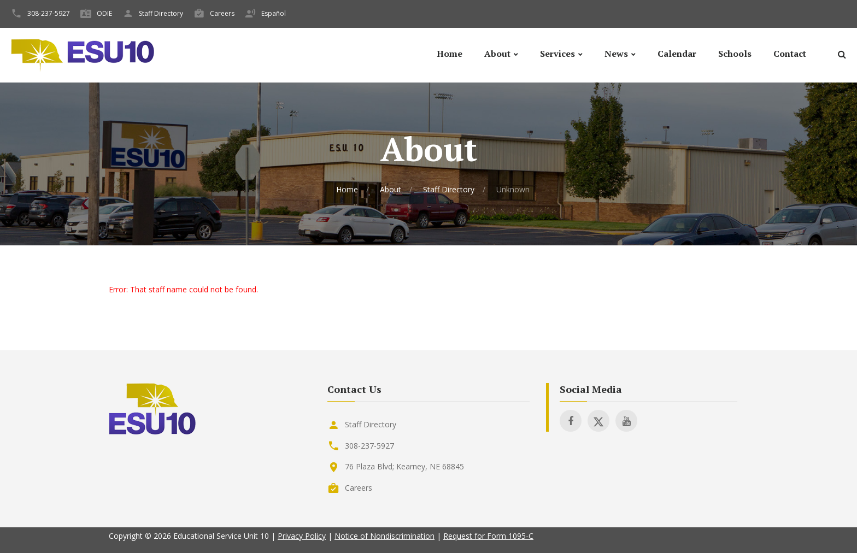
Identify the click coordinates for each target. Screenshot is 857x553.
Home (449, 54)
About (497, 54)
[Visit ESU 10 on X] (598, 421)
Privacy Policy (302, 536)
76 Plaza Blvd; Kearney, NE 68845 (404, 466)
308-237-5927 (48, 13)
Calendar (677, 54)
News (616, 54)
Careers (222, 13)
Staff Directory (161, 13)
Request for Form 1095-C (488, 536)
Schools (735, 54)
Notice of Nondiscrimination (384, 536)
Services (557, 54)
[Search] (841, 56)
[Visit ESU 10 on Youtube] (626, 421)
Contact (789, 54)
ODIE (104, 13)
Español (273, 13)
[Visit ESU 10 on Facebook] (571, 421)
